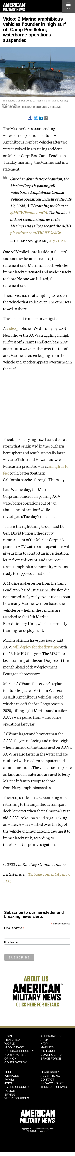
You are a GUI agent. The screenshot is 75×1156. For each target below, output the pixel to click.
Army (45, 1039)
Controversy (15, 1062)
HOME (8, 1036)
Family (9, 1079)
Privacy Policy (52, 1083)
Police (9, 1090)
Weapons (11, 1075)
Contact (47, 1079)
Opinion (10, 1058)
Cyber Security (17, 1087)
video (11, 328)
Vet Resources (16, 1098)
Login (46, 1131)
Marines (47, 1047)
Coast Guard (51, 1054)
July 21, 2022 (58, 241)
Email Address (14, 928)
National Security (19, 1051)
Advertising (50, 1075)
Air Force (48, 1051)
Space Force (51, 1058)
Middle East (14, 1047)
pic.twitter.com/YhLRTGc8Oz (35, 232)
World (9, 1043)
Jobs (8, 1083)
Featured (12, 1039)
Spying (9, 1094)
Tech (8, 1072)
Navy (44, 1043)
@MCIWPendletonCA (28, 212)
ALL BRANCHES (51, 1036)
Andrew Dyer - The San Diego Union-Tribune (31, 107)
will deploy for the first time (36, 646)
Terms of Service (55, 1087)
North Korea (14, 1054)
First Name (11, 942)
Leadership (50, 1072)
